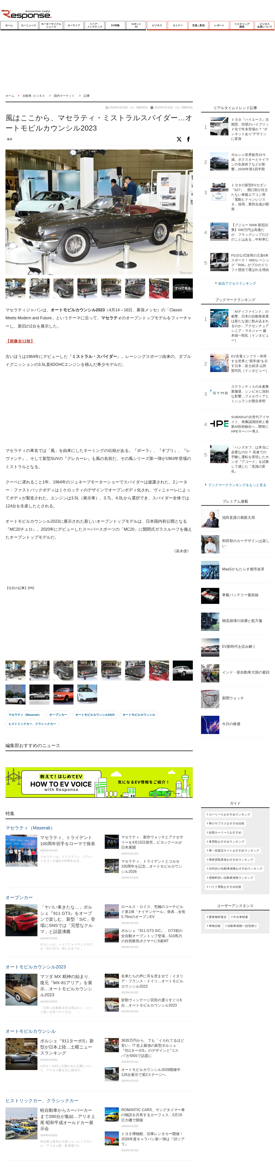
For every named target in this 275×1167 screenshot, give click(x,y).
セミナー (178, 25)
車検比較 (215, 926)
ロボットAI (136, 25)
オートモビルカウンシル (139, 714)
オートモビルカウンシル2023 (95, 714)
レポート (219, 25)
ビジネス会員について (264, 25)
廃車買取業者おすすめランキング (231, 859)
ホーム (9, 25)
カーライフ (74, 25)
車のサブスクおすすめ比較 (226, 823)
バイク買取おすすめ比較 (225, 887)
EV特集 (115, 25)
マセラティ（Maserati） (24, 714)
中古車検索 (240, 917)
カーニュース (28, 25)
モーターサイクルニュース (51, 25)
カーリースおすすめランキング (229, 814)
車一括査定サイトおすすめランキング (234, 850)
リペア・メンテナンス (94, 25)
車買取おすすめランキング (226, 841)
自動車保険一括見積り (242, 926)
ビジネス (157, 25)
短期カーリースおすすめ (225, 832)
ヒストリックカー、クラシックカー (32, 724)
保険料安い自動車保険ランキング (231, 877)
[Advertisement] (89, 408)
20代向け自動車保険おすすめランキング (235, 868)
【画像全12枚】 (20, 341)
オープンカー (58, 714)
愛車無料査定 (218, 917)
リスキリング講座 (241, 25)
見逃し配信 (198, 25)
